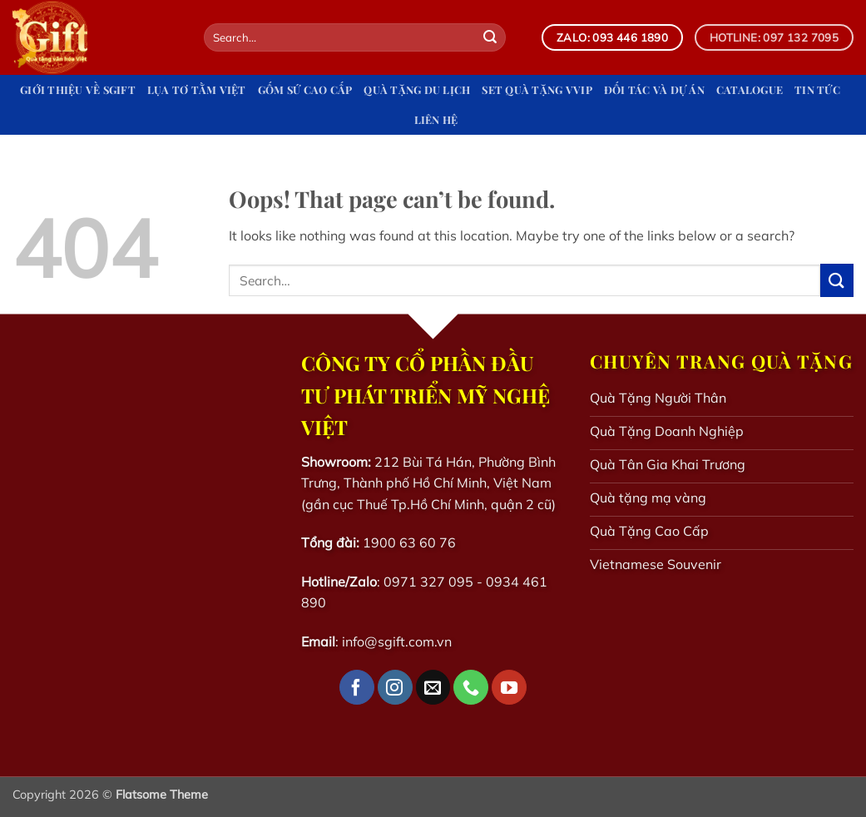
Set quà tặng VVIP (536, 89)
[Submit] (490, 37)
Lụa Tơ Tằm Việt (196, 89)
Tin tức (817, 89)
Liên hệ (436, 119)
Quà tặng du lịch (417, 89)
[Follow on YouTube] (509, 687)
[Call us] (470, 687)
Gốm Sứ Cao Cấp (305, 89)
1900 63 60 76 (409, 542)
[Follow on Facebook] (356, 687)
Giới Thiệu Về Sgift (78, 89)
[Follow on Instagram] (395, 687)
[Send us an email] (433, 687)
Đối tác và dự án (654, 89)
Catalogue (749, 89)
